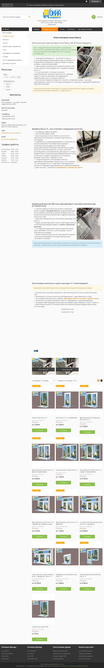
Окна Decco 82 (67, 369)
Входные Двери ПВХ (59, 656)
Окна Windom (31, 651)
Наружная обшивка (85, 653)
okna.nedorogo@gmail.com (10, 139)
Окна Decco (5, 659)
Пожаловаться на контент (59, 666)
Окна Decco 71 (43, 369)
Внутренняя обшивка (86, 656)
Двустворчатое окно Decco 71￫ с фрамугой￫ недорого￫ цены (43, 523)
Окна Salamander (7, 653)
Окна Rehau (5, 651)
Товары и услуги (8, 36)
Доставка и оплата (9, 63)
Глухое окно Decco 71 (39, 418)
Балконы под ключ (85, 659)
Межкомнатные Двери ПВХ (62, 653)
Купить (41, 430)
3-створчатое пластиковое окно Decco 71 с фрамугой (91, 523)
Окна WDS (30, 653)
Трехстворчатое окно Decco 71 (67, 470)
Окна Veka (5, 656)
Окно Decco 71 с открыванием (66, 418)
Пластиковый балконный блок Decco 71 (90, 575)
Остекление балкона (85, 651)
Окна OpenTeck (32, 659)
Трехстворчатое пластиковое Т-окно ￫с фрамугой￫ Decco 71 (43, 575)
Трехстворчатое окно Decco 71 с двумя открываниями (91, 471)
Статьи (5, 43)
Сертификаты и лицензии (11, 53)
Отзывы (5, 57)
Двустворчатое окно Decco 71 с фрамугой (67, 523)
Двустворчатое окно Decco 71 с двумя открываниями (43, 471)
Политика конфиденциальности (78, 666)
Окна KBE (30, 656)
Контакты (71, 29)
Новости (6, 40)
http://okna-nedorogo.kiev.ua (11, 133)
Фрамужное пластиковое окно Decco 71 (66, 575)
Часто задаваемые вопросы (12, 60)
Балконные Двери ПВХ (60, 651)
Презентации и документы (12, 46)
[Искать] (29, 17)
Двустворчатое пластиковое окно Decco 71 (90, 418)
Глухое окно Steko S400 (40, 627)
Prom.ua (61, 664)
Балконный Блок (58, 659)
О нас (4, 50)
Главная (36, 29)
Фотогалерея (7, 33)
